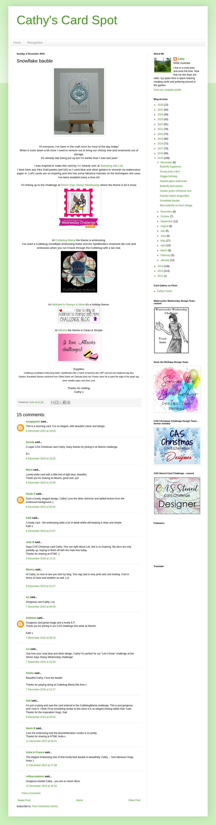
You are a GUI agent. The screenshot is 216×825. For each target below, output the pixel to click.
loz (27, 597)
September (167, 221)
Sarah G (31, 493)
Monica (30, 569)
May (163, 240)
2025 (161, 109)
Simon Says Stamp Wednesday (80, 185)
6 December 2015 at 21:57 (40, 586)
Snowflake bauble (170, 200)
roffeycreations (35, 776)
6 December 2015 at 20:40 (40, 482)
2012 (161, 276)
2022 (161, 124)
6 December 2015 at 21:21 (40, 558)
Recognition (35, 42)
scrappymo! (33, 421)
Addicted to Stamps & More (68, 304)
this (79, 165)
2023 (161, 119)
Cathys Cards (164, 291)
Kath (29, 517)
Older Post (134, 800)
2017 (161, 148)
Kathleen (31, 617)
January (165, 260)
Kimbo (30, 673)
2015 (161, 158)
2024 (161, 114)
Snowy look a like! (170, 171)
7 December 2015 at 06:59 (40, 606)
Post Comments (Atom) (45, 806)
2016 (161, 153)
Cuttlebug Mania (65, 240)
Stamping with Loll (111, 165)
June (164, 235)
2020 (161, 134)
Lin (28, 649)
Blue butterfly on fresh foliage (176, 205)
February (166, 255)
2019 (161, 138)
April (163, 245)
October (165, 216)
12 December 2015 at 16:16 (41, 786)
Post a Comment (31, 793)
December (167, 162)
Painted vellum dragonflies (174, 195)
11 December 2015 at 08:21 (41, 741)
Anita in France (35, 752)
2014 (161, 266)
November (167, 211)
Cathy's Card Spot (67, 20)
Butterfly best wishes (171, 186)
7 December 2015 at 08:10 (40, 637)
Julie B (30, 542)
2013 (161, 271)
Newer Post (24, 800)
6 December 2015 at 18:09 (40, 431)
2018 (161, 143)
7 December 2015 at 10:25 (40, 661)
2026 (161, 104)
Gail (28, 700)
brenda (30, 442)
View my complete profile (167, 89)
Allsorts (62, 330)
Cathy (181, 58)
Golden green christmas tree (175, 190)
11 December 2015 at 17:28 (41, 765)
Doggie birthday (168, 176)
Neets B (30, 728)
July (163, 230)
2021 (161, 129)
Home (17, 42)
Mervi (29, 469)
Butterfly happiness (170, 166)
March (164, 250)
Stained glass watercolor (173, 181)
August (165, 226)
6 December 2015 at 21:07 (40, 531)
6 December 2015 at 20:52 (40, 506)
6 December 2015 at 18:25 (40, 458)
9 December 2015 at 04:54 (40, 717)
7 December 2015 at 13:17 (40, 689)
